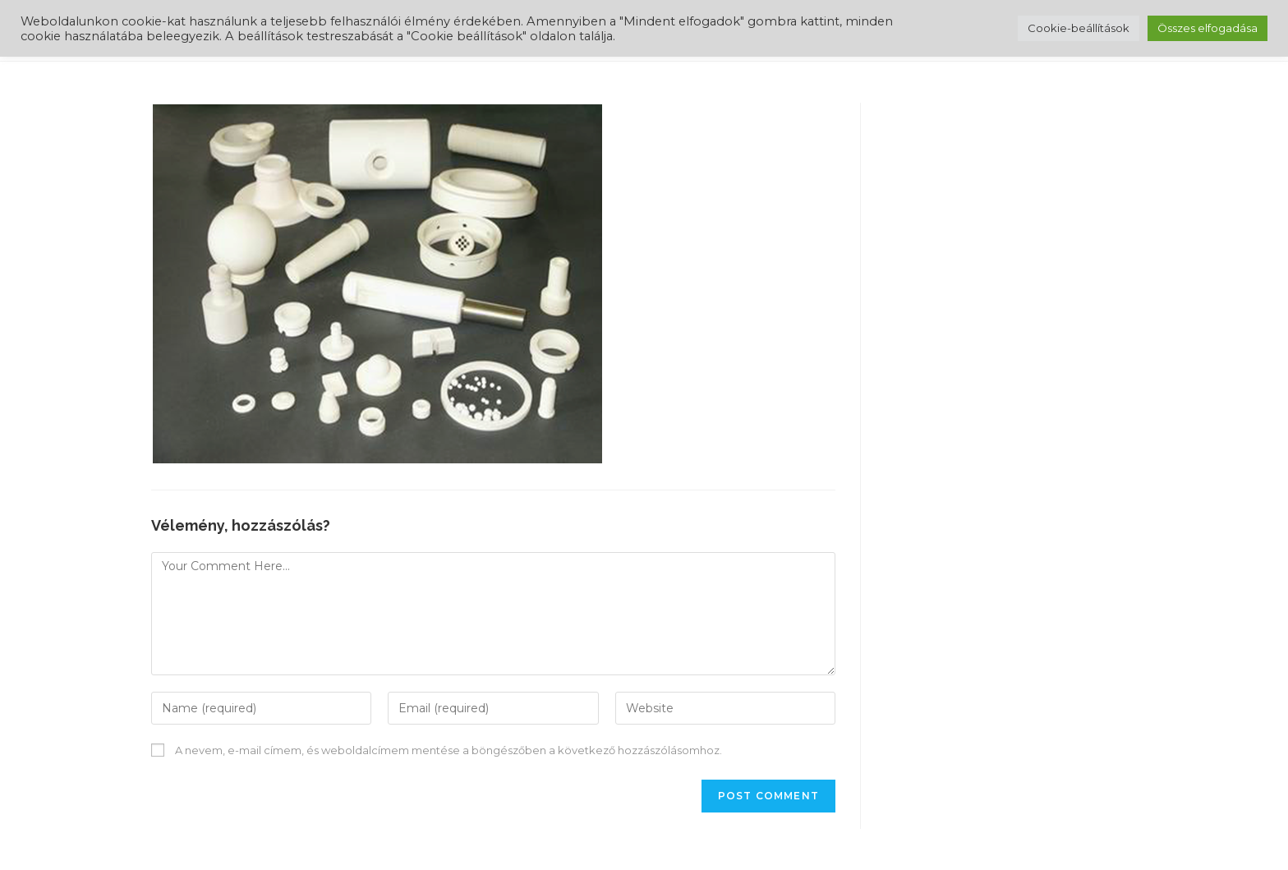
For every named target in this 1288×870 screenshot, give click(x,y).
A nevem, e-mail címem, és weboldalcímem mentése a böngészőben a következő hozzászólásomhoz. (448, 750)
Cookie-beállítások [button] (1078, 28)
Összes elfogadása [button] (1207, 28)
